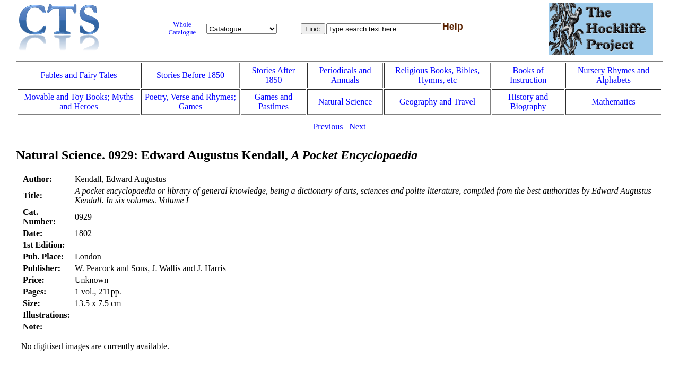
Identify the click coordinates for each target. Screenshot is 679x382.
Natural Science (345, 101)
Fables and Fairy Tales (79, 75)
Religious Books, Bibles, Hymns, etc (437, 75)
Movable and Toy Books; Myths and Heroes (79, 101)
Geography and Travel (437, 101)
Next (357, 126)
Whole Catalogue (182, 28)
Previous (328, 126)
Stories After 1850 (273, 75)
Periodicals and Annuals (345, 75)
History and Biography (528, 101)
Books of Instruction (528, 75)
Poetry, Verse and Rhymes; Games (190, 101)
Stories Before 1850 (190, 75)
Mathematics (613, 101)
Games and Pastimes (274, 101)
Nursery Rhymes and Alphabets (613, 75)
